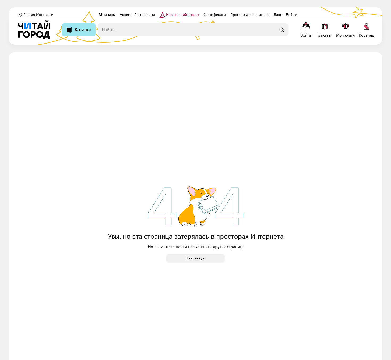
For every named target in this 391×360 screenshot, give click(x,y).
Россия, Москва (36, 15)
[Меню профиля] (305, 29)
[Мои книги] (345, 29)
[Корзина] (366, 29)
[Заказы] (324, 29)
